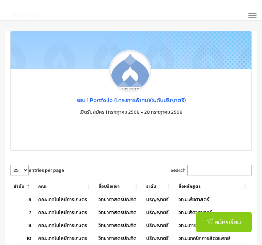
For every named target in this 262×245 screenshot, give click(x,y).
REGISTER (25, 15)
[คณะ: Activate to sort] (65, 186)
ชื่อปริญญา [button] (109, 186)
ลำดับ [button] (19, 186)
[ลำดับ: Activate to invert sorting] (22, 186)
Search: (178, 170)
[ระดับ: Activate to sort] (152, 186)
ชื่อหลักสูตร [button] (179, 186)
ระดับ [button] (147, 186)
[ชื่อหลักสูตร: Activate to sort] (208, 186)
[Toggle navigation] (250, 14)
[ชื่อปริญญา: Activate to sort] (117, 186)
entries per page (46, 170)
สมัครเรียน (224, 224)
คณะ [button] (42, 186)
